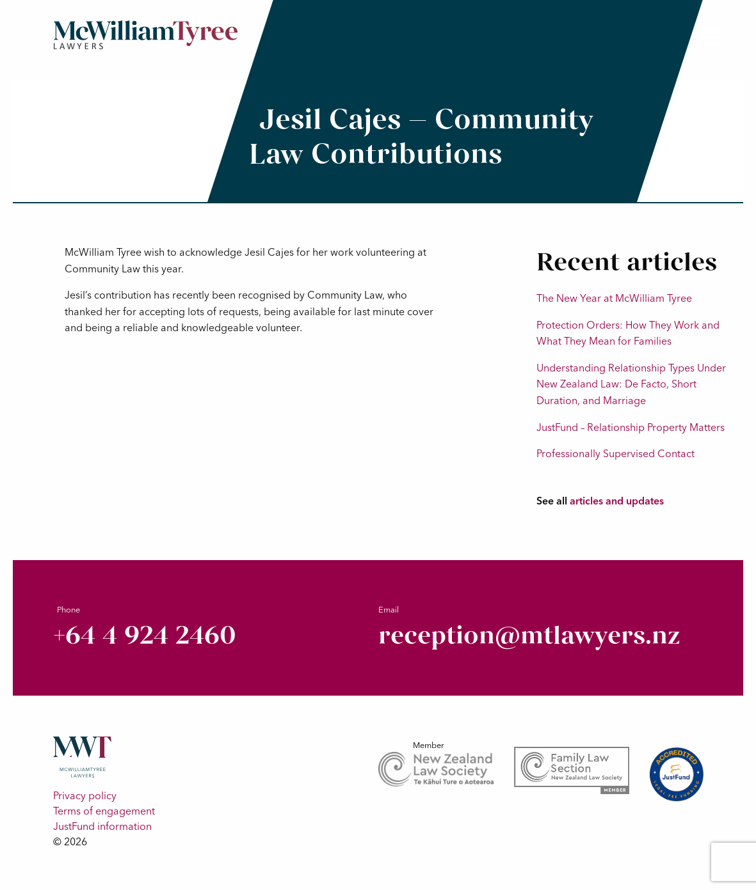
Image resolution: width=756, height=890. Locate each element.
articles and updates (617, 500)
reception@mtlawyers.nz (529, 636)
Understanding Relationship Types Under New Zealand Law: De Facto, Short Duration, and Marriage (631, 384)
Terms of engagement (104, 810)
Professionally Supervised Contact (615, 453)
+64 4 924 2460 (144, 636)
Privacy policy (85, 795)
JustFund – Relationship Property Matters (630, 427)
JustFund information (102, 826)
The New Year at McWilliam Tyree (614, 298)
